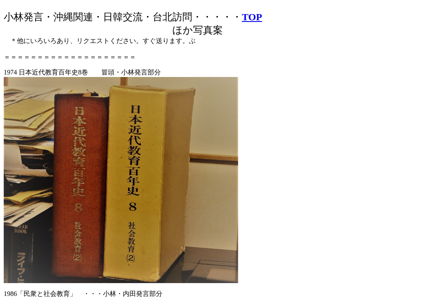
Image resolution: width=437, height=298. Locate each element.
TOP (252, 17)
